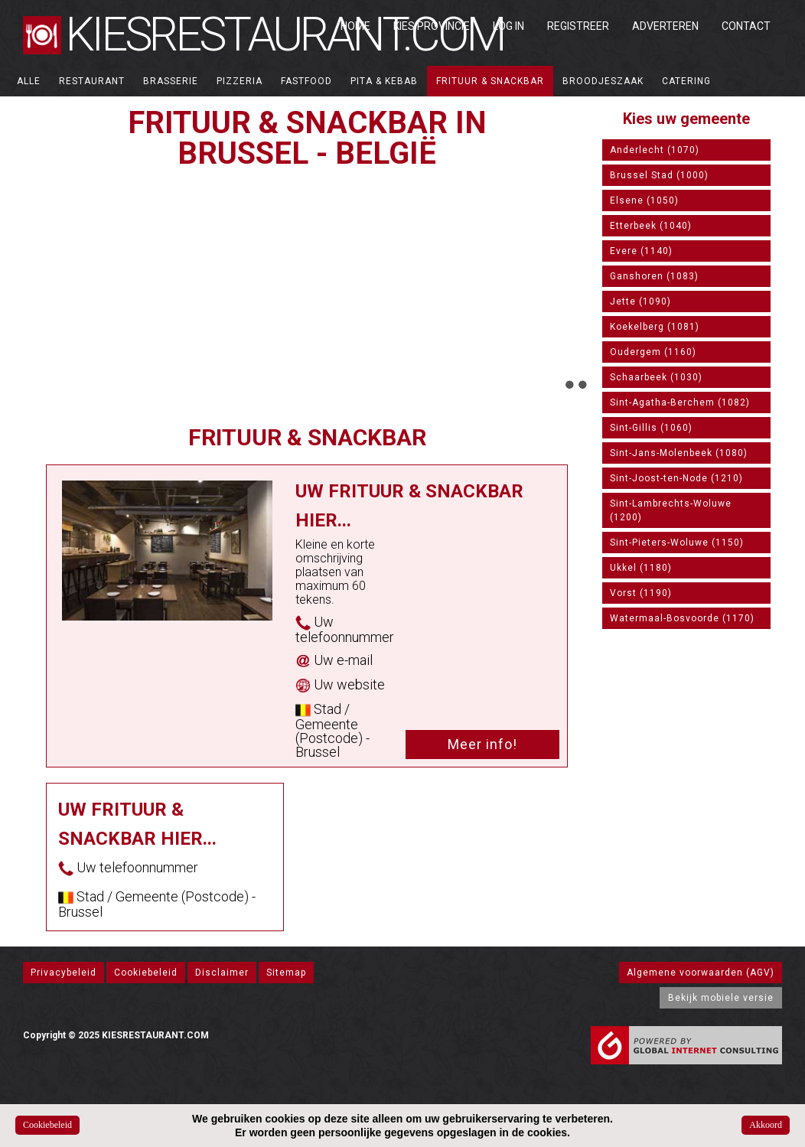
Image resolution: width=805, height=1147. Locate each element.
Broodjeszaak (603, 81)
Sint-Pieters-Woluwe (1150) (677, 542)
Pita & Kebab (384, 81)
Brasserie (170, 81)
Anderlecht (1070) (654, 150)
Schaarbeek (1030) (656, 377)
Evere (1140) (641, 251)
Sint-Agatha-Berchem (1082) (680, 402)
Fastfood (306, 81)
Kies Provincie (431, 26)
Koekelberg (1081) (654, 326)
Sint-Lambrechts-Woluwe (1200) (671, 510)
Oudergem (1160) (653, 352)
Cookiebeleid (146, 972)
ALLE (29, 81)
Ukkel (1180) (641, 567)
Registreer (578, 26)
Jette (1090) (640, 301)
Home (355, 26)
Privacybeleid (63, 972)
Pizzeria (239, 81)
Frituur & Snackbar (490, 81)
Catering (686, 81)
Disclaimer (222, 972)
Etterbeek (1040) (651, 225)
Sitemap (286, 972)
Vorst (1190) (641, 593)
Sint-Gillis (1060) (651, 427)
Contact (746, 26)
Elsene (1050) (644, 200)
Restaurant (92, 81)
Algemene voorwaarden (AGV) (700, 972)
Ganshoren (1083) (654, 276)
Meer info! (482, 744)
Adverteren (665, 26)
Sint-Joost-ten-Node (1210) (676, 478)
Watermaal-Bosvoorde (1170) (682, 618)
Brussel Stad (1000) (659, 175)
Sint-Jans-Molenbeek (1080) (679, 453)
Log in (508, 26)
